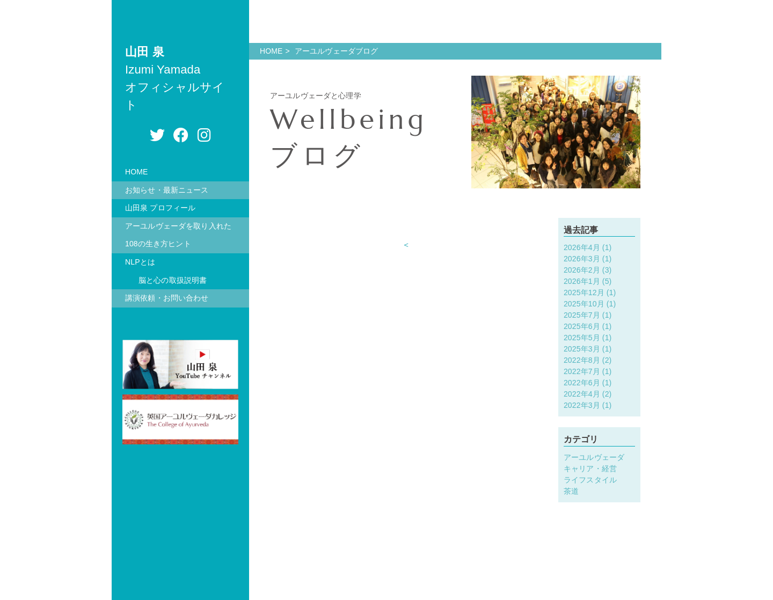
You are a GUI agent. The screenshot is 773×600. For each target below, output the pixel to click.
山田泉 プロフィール (160, 207)
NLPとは (140, 262)
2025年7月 (582, 315)
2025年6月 (582, 326)
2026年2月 (582, 270)
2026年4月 (582, 247)
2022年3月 (582, 405)
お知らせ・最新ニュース (167, 190)
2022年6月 (582, 382)
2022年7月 (582, 371)
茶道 (571, 491)
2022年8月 (582, 360)
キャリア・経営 (590, 468)
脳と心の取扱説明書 (172, 280)
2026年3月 (582, 258)
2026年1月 (582, 281)
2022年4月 (582, 394)
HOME (136, 171)
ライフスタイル (590, 479)
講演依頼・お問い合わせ (167, 298)
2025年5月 (582, 337)
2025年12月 (584, 292)
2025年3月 (582, 349)
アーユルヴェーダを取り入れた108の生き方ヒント (178, 235)
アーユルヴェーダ (594, 457)
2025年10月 (584, 303)
